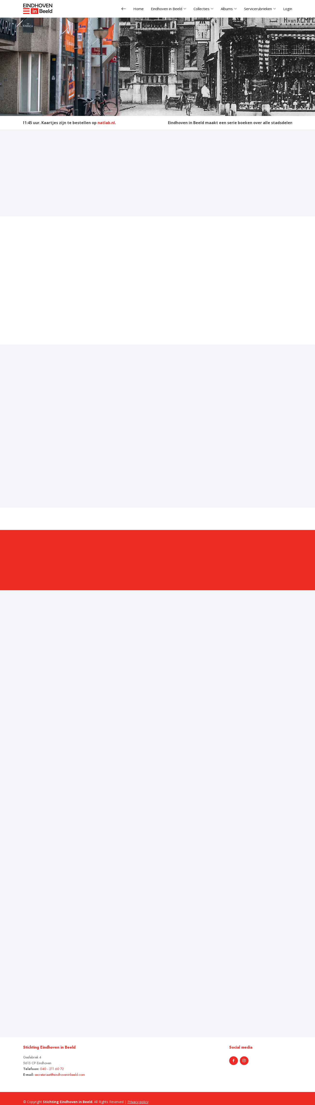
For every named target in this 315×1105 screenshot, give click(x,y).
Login (287, 8)
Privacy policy (137, 1101)
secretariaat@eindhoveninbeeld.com (60, 1074)
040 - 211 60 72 (52, 1068)
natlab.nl (111, 122)
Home (138, 8)
